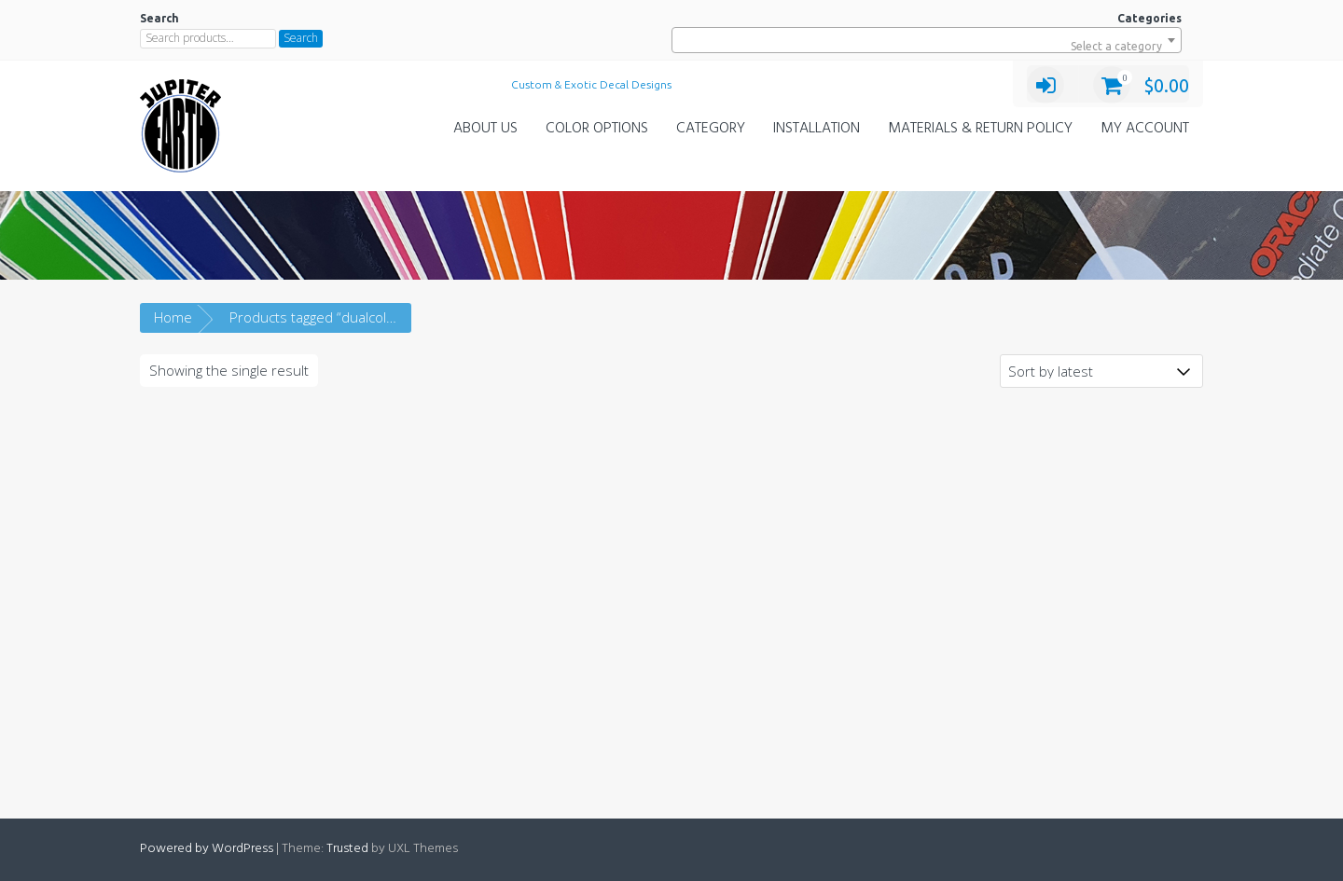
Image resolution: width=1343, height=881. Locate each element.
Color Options (597, 129)
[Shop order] (1101, 371)
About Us (485, 129)
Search (301, 38)
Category (710, 129)
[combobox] (927, 40)
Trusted (347, 849)
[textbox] (926, 46)
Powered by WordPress (206, 849)
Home (173, 317)
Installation (816, 129)
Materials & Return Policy (980, 129)
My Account (1145, 129)
